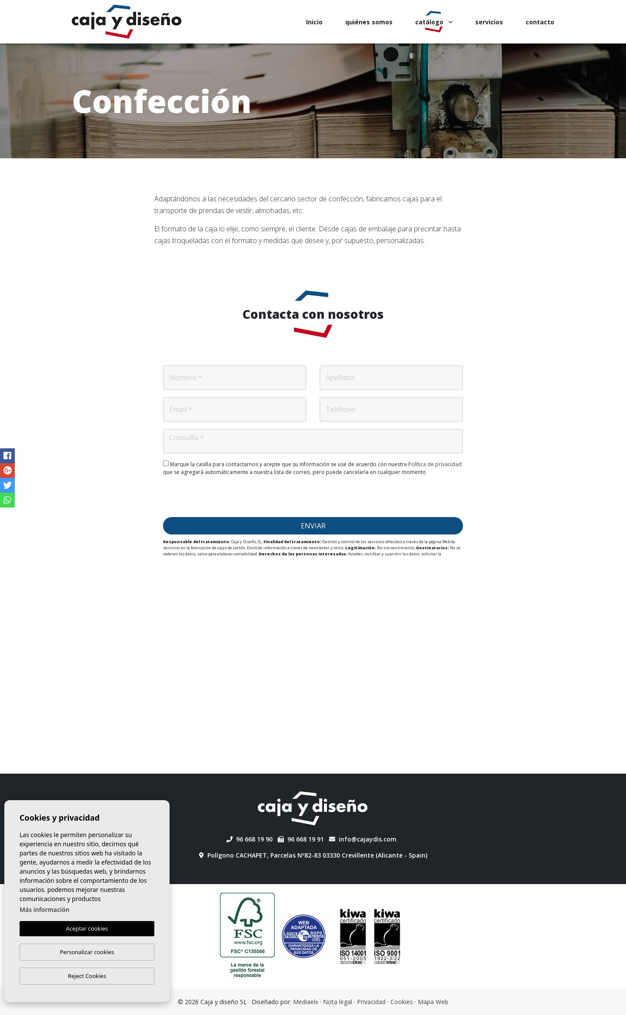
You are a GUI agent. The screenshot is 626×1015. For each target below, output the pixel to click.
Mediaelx (305, 1002)
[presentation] (313, 497)
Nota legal (337, 1002)
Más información (45, 910)
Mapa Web (433, 1002)
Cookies (401, 1002)
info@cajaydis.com (362, 839)
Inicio (314, 22)
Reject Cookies (87, 976)
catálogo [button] (434, 22)
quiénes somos (369, 22)
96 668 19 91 (301, 839)
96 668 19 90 (249, 839)
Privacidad (371, 1002)
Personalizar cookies (87, 952)
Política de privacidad (435, 464)
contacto (540, 22)
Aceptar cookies (87, 929)
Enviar (313, 526)
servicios (489, 22)
